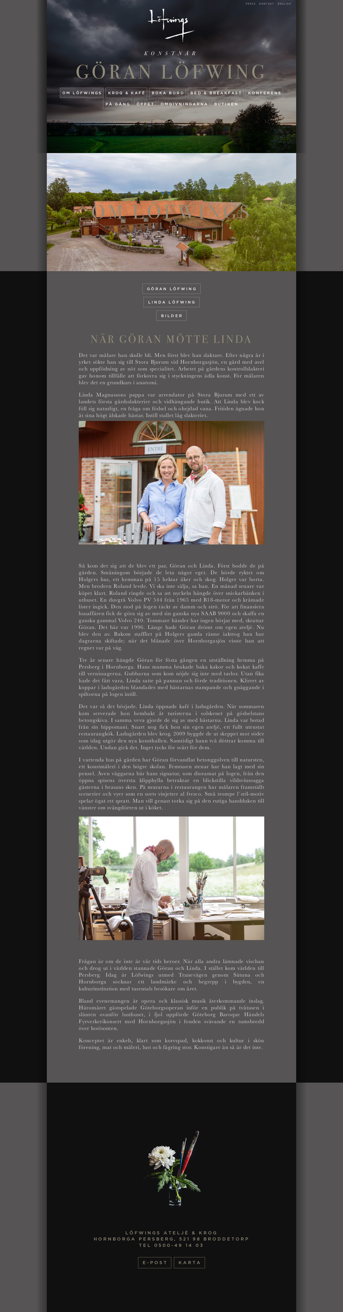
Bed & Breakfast (216, 93)
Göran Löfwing (172, 72)
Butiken (226, 104)
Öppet (145, 104)
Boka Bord (168, 93)
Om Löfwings (82, 93)
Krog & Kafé (127, 93)
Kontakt (266, 4)
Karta (189, 1262)
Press (251, 4)
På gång (118, 104)
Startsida (171, 26)
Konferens (265, 93)
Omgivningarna (184, 104)
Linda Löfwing (172, 302)
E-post (155, 1262)
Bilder (172, 316)
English (284, 4)
